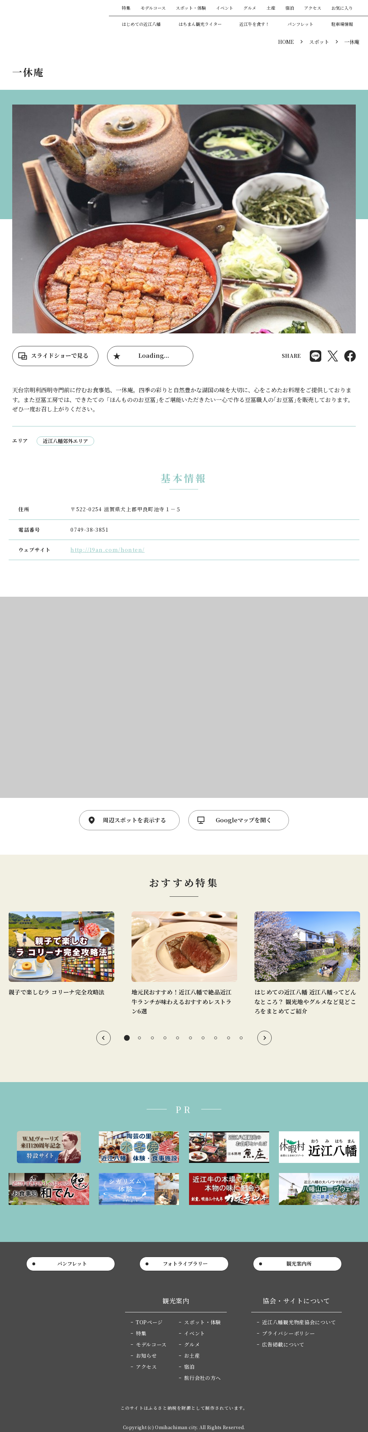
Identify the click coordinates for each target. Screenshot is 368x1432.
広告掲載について (283, 1344)
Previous (103, 1038)
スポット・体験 (191, 8)
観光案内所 (299, 1263)
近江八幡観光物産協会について (299, 1322)
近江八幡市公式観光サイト (51, 16)
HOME (286, 41)
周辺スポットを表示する (134, 820)
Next (264, 1038)
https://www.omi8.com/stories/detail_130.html (61, 954)
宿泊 (289, 8)
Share (315, 356)
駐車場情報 (342, 24)
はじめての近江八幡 (141, 24)
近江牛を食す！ (254, 24)
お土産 (192, 1355)
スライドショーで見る (59, 355)
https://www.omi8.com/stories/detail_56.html (184, 963)
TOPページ (149, 1322)
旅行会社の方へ (202, 1377)
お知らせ (146, 1355)
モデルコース (153, 8)
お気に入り (342, 8)
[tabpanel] (61, 954)
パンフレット (300, 24)
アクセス (312, 8)
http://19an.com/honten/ (107, 549)
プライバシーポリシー (288, 1333)
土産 (271, 8)
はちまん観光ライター (200, 24)
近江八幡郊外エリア (65, 440)
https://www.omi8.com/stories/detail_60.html (307, 963)
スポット (319, 41)
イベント (224, 8)
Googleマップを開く (244, 820)
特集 (126, 8)
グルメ (249, 8)
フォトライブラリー (185, 1263)
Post (333, 356)
